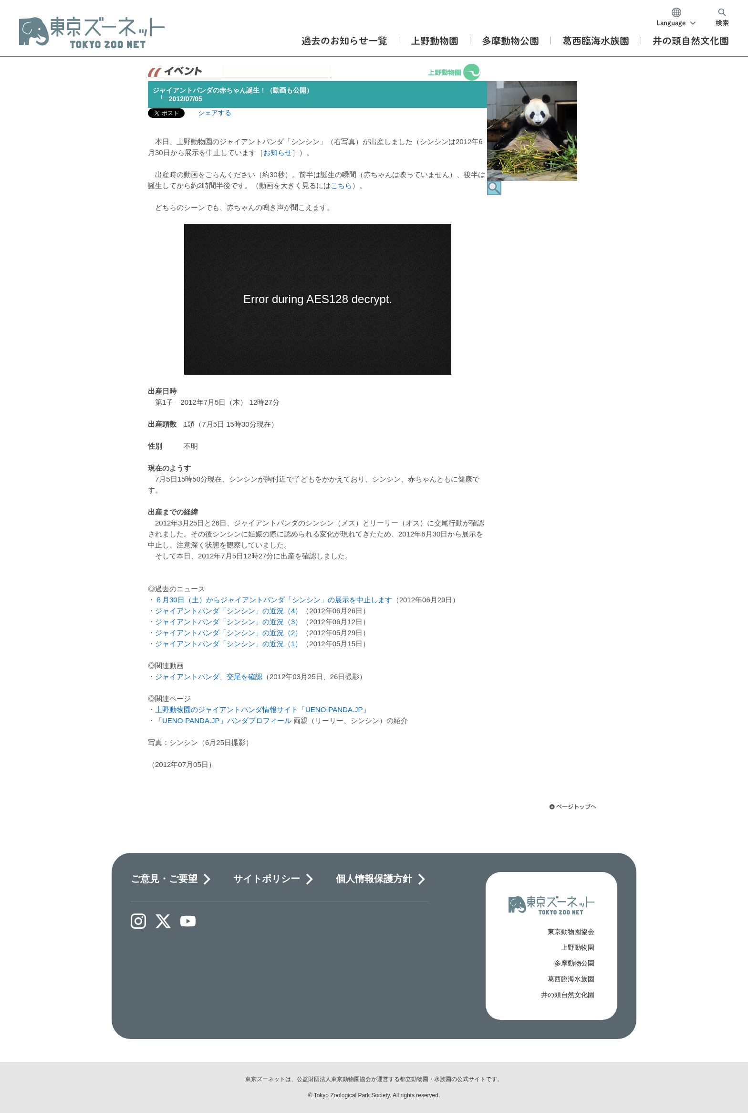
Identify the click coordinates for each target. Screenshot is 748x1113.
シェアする (214, 112)
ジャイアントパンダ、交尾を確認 (208, 676)
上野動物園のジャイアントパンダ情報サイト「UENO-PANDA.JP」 (262, 709)
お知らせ (277, 152)
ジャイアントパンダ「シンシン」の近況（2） (228, 633)
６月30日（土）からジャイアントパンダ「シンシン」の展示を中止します (273, 600)
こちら (341, 185)
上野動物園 (577, 947)
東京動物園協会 (571, 931)
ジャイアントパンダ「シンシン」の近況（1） (228, 644)
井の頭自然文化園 (567, 994)
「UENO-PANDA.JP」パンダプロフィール (223, 720)
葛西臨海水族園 (571, 979)
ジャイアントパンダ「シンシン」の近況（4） (228, 611)
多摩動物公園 (574, 963)
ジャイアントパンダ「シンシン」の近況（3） (228, 622)
